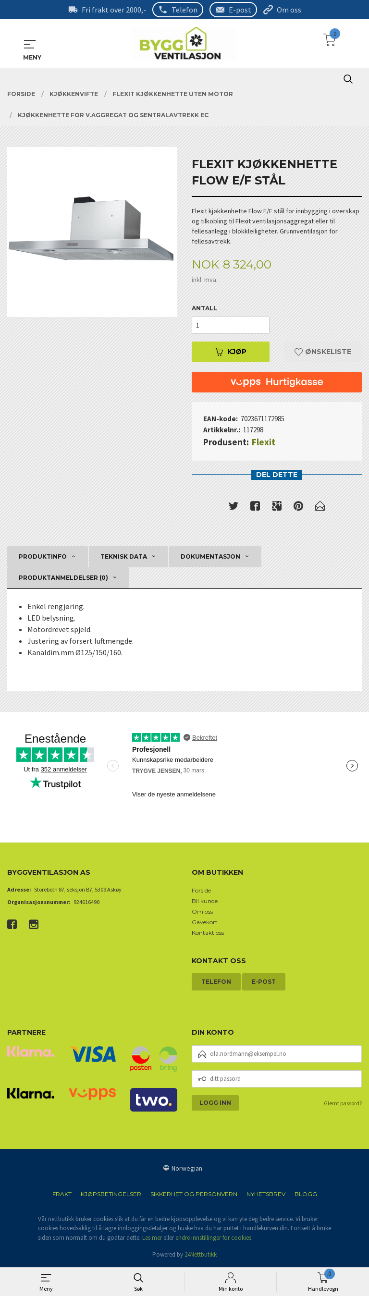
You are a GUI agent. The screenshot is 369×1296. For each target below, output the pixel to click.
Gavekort (205, 922)
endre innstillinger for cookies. (214, 1238)
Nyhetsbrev (265, 1194)
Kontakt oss (208, 932)
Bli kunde (205, 901)
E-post (240, 9)
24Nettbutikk (200, 1254)
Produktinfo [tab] (43, 556)
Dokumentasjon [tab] (210, 556)
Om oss (289, 9)
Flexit (263, 442)
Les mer (152, 1238)
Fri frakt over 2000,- (114, 9)
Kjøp (230, 351)
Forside (201, 890)
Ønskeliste (323, 351)
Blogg (306, 1194)
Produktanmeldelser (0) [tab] (63, 577)
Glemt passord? (343, 1103)
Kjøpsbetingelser (111, 1194)
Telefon (184, 9)
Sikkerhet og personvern (193, 1194)
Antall (204, 308)
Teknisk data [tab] (123, 556)
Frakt (62, 1194)
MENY (30, 44)
